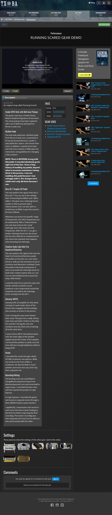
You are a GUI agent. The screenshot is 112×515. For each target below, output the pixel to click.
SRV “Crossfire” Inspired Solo (100, 117)
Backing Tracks (19, 19)
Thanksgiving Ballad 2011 (100, 171)
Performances (31, 19)
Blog (91, 2)
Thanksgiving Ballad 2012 (100, 138)
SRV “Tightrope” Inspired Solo (100, 128)
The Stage (8, 19)
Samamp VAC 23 (54, 137)
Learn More (85, 75)
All (4, 24)
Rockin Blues (57, 116)
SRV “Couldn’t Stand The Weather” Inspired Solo (100, 106)
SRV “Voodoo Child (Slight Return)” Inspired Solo (100, 85)
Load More (93, 183)
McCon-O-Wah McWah (56, 131)
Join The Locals (104, 24)
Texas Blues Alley (58, 112)
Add (15, 91)
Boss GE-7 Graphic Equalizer (59, 134)
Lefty (6, 91)
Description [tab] (16, 97)
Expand (68, 91)
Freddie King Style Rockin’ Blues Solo (98, 161)
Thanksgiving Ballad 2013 (100, 94)
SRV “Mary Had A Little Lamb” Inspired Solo (99, 150)
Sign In (55, 479)
